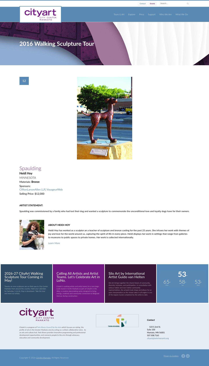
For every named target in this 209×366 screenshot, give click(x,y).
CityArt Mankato (43, 357)
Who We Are (166, 14)
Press (141, 14)
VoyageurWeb (55, 189)
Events (152, 3)
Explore (132, 14)
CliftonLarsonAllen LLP (32, 189)
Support (152, 14)
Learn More (54, 242)
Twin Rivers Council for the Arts (49, 327)
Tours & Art (119, 14)
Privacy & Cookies (171, 356)
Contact (143, 3)
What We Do (182, 14)
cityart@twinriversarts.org (158, 338)
